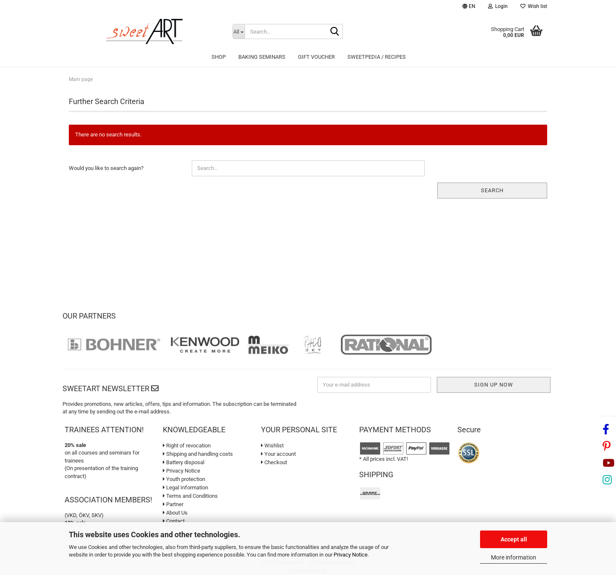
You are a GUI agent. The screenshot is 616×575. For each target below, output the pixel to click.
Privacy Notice (351, 554)
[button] (469, 7)
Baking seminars (261, 57)
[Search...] (238, 31)
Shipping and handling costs (198, 454)
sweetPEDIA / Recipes (376, 57)
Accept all (514, 539)
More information (513, 557)
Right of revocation (187, 445)
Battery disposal (183, 462)
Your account (278, 454)
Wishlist (272, 445)
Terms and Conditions (190, 496)
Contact (174, 521)
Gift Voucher (316, 57)
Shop (218, 57)
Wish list (533, 6)
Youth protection (184, 479)
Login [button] (498, 6)
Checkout (274, 462)
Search (492, 190)
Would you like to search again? (106, 168)
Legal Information (185, 487)
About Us (175, 513)
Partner (173, 504)
